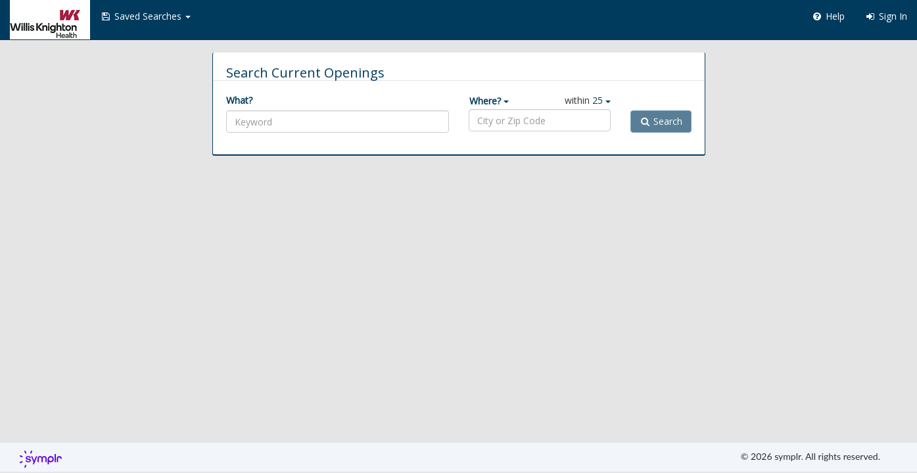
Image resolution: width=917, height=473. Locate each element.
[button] (145, 16)
